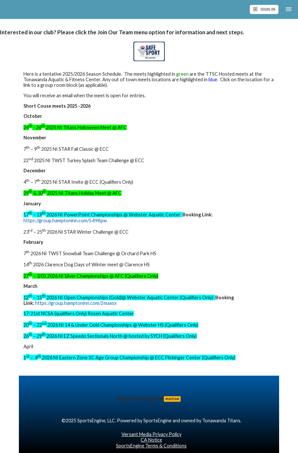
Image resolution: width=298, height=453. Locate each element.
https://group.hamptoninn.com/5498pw (65, 220)
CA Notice (151, 440)
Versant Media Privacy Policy (151, 434)
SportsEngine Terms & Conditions (151, 445)
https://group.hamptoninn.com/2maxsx (76, 303)
